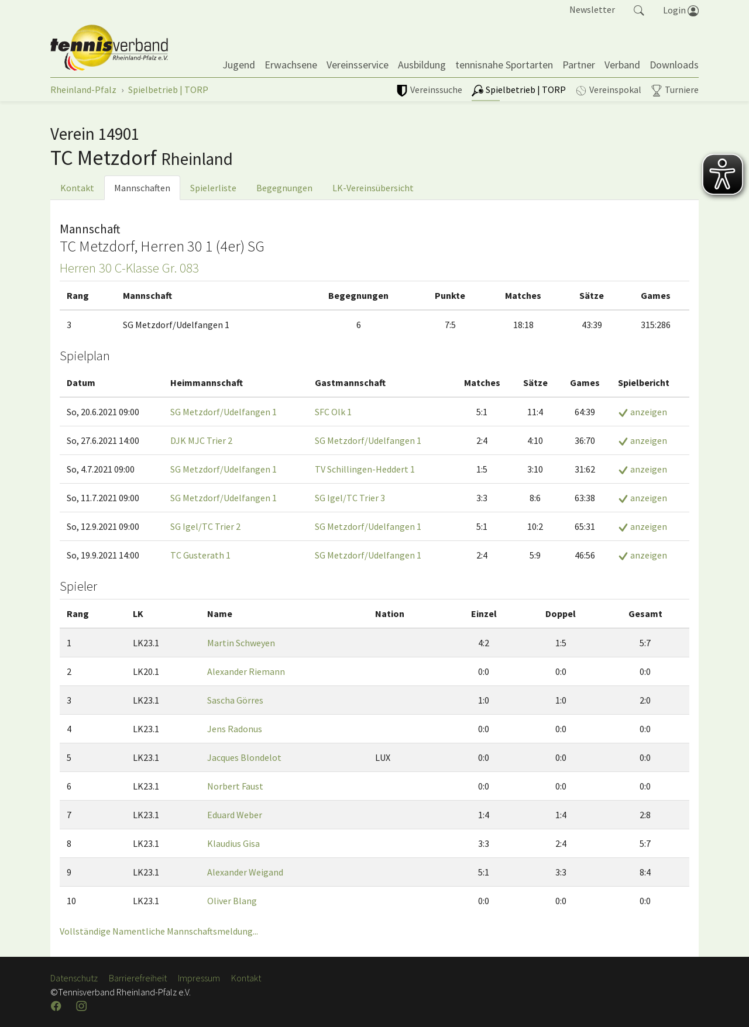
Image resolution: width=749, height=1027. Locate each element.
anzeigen (642, 412)
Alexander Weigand (245, 872)
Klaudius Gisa (233, 843)
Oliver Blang (232, 901)
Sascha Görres (235, 700)
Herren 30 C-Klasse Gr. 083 (129, 268)
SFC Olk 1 (333, 412)
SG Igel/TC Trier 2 (205, 526)
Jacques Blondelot (244, 757)
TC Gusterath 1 (200, 555)
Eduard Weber (234, 815)
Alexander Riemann (246, 671)
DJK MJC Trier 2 (201, 440)
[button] (639, 9)
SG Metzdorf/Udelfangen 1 (223, 412)
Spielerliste (213, 188)
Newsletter (592, 9)
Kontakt (77, 188)
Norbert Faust (235, 786)
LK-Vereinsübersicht (373, 188)
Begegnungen (284, 188)
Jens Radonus (234, 729)
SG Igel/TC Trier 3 (350, 498)
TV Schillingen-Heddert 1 (365, 469)
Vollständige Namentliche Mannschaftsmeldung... (159, 931)
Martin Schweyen (241, 643)
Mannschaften (142, 188)
